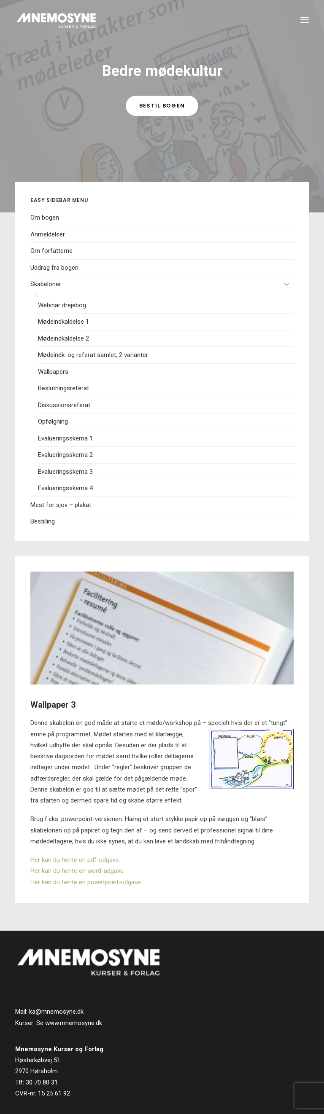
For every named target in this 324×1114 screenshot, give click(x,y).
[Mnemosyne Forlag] (56, 19)
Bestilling (42, 521)
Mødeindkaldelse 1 (63, 321)
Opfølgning (53, 421)
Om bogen (44, 217)
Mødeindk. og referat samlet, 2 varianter (93, 355)
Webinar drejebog (62, 305)
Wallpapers (53, 372)
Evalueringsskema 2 (65, 455)
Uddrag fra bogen (54, 267)
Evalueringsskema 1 (65, 438)
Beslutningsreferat (63, 388)
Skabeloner (45, 284)
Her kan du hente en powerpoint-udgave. (86, 882)
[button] (304, 20)
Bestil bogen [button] (162, 106)
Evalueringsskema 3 (65, 471)
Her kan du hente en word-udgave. (77, 871)
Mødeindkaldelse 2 (63, 338)
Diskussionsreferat (64, 405)
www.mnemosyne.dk (73, 1023)
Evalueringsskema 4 (65, 488)
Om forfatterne (51, 251)
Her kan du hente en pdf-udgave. (75, 860)
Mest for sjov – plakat (60, 505)
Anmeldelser (47, 234)
